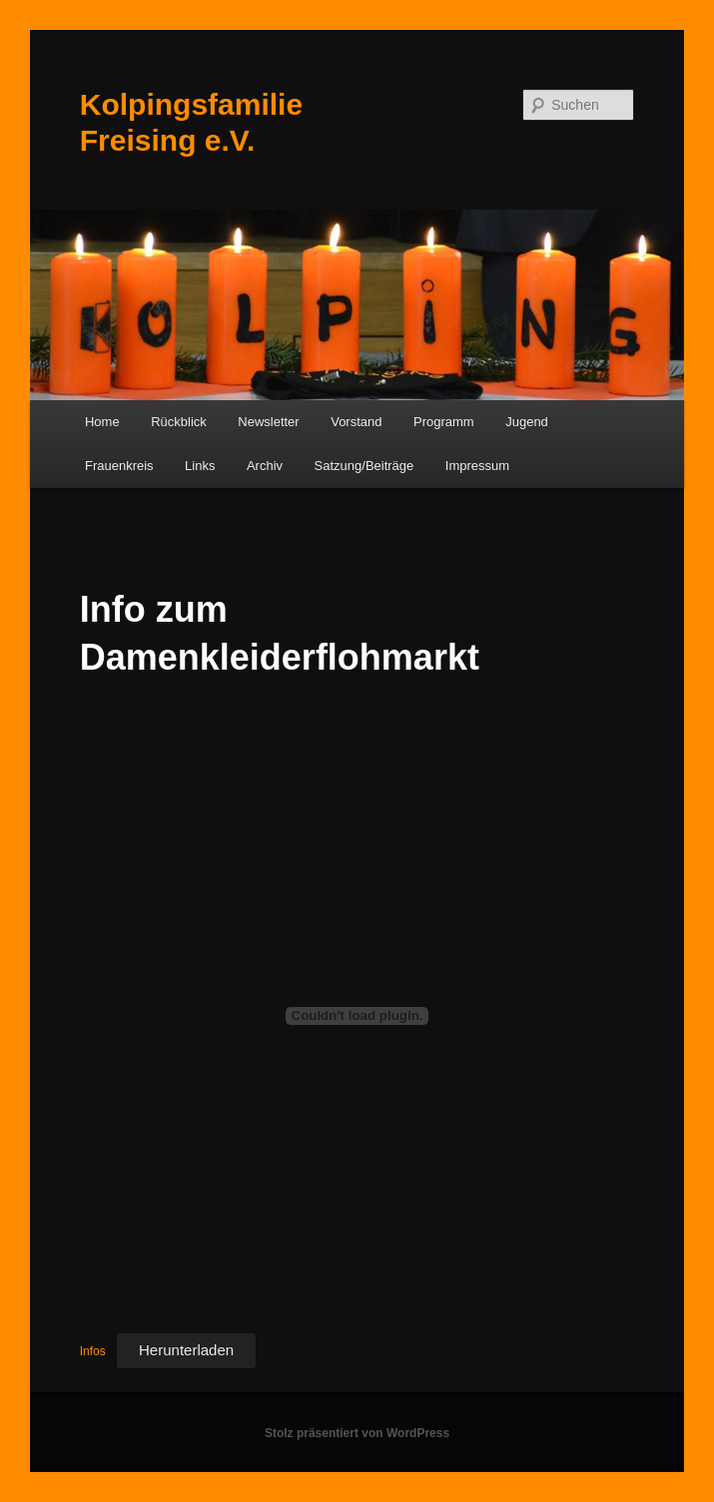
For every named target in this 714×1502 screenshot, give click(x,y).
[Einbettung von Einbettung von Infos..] (357, 1016)
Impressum (477, 465)
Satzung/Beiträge (364, 465)
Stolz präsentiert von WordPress (357, 1433)
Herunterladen (186, 1349)
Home (102, 421)
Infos (93, 1351)
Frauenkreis (119, 465)
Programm (443, 421)
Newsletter (268, 421)
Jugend (526, 421)
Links (200, 465)
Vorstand (356, 421)
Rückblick (179, 421)
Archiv (265, 465)
